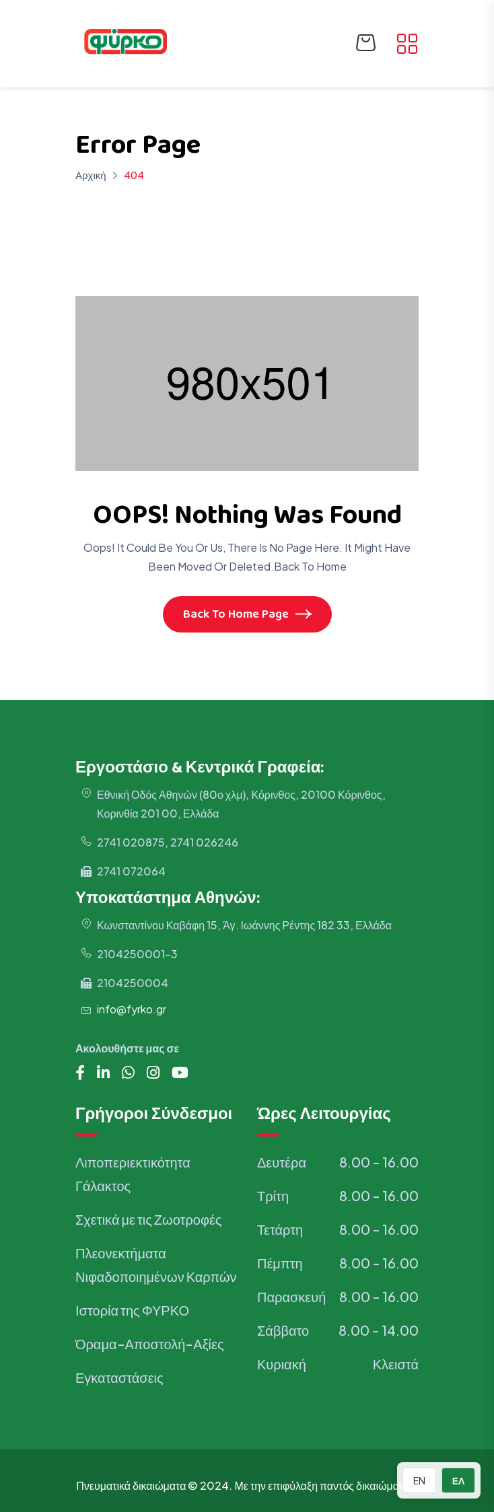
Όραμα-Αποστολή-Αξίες (149, 1343)
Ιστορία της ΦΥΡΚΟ (132, 1309)
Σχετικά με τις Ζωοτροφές (148, 1219)
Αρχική (90, 174)
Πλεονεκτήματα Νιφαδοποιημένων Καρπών (156, 1264)
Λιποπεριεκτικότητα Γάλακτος (132, 1173)
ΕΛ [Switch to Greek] (458, 1480)
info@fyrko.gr (131, 1009)
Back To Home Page (247, 616)
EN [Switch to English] (419, 1480)
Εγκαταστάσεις (119, 1377)
